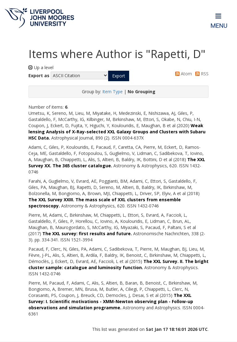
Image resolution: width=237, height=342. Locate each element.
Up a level (40, 67)
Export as (38, 75)
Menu (218, 25)
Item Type (112, 91)
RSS (201, 74)
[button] (118, 76)
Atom (182, 74)
